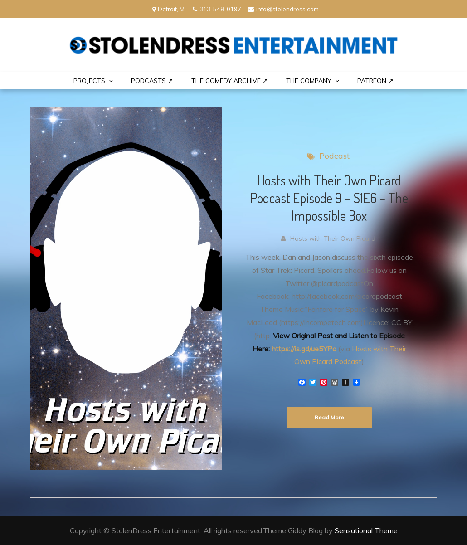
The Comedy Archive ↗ (229, 81)
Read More (329, 417)
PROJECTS (89, 81)
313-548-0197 (217, 9)
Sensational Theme (366, 530)
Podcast (334, 156)
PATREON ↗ (375, 81)
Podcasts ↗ (152, 81)
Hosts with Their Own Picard (332, 238)
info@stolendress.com (283, 9)
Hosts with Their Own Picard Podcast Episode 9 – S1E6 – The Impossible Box (329, 197)
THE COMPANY (308, 81)
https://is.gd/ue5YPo (304, 348)
